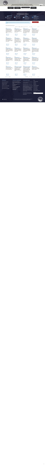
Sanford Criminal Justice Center (5, 85)
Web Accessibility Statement (36, 90)
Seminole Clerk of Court (25, 85)
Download (7, 53)
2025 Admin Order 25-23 (34, 66)
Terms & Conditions (35, 89)
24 (37, 26)
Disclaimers (34, 82)
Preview (7, 54)
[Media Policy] (14, 17)
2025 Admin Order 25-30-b (8, 66)
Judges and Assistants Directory (33, 7)
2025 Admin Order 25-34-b (34, 57)
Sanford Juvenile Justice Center (5, 88)
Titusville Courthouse (4, 84)
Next (38, 26)
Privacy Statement (35, 86)
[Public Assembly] (23, 17)
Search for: (34, 92)
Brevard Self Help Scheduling (10, 7)
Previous (30, 26)
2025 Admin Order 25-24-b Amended (26, 66)
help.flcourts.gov (25, 94)
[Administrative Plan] (6, 17)
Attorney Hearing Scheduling (25, 7)
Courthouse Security (35, 81)
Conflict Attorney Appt (36, 16)
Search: (24, 26)
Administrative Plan (9, 16)
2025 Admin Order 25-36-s (25, 57)
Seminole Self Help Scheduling (17, 7)
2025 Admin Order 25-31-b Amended (18, 66)
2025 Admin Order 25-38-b (8, 57)
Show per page (17, 26)
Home (34, 80)
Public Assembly (26, 16)
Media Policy (18, 15)
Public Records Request (36, 85)
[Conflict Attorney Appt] (32, 17)
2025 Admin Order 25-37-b (17, 57)
